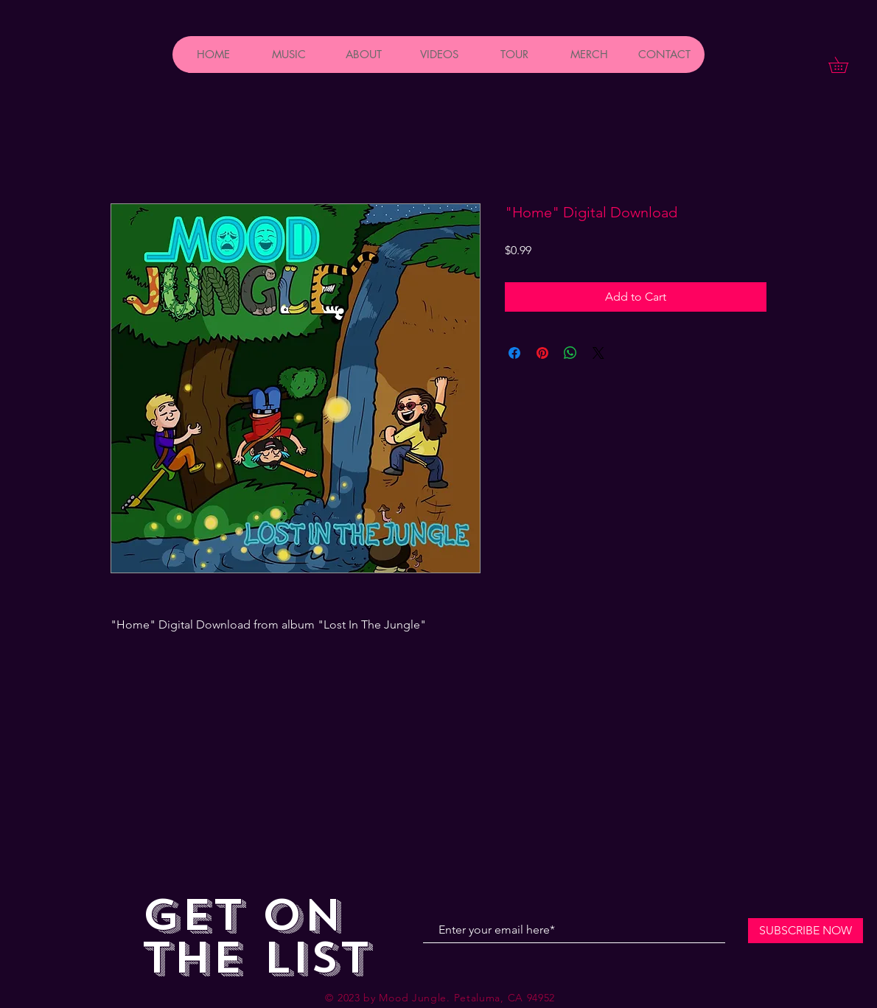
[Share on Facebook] (514, 353)
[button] (846, 65)
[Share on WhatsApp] (570, 353)
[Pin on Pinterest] (542, 353)
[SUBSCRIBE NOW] (805, 930)
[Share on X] (598, 353)
